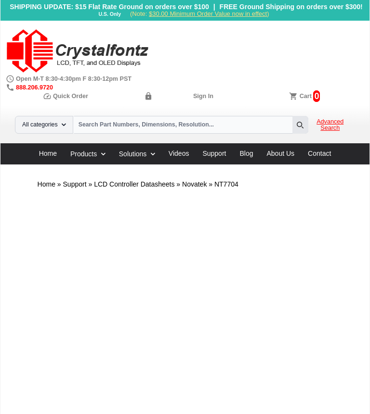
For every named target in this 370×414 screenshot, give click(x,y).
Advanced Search (330, 125)
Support (214, 153)
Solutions (137, 154)
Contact (319, 153)
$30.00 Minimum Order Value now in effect (208, 13)
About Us (281, 153)
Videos (179, 153)
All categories (44, 124)
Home (48, 153)
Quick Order (65, 96)
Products (88, 154)
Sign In (203, 96)
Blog (246, 153)
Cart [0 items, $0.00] (306, 96)
